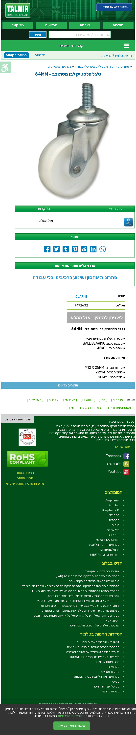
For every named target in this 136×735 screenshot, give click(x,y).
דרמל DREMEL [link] (109, 549)
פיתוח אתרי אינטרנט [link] (18, 419)
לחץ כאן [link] (116, 56)
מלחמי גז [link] (113, 667)
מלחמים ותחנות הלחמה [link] (104, 544)
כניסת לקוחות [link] (16, 55)
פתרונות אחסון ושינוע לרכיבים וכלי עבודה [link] (102, 66)
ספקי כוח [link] (113, 535)
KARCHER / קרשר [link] (107, 540)
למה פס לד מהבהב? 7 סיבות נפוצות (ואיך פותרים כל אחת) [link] (83, 596)
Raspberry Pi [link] (110, 510)
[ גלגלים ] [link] (53, 400)
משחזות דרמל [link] (110, 691)
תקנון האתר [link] (25, 478)
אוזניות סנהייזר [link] (109, 671)
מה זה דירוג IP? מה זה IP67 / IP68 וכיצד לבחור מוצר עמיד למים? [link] (78, 601)
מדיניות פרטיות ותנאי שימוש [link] (25, 483)
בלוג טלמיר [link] (117, 464)
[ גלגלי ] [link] (85, 408)
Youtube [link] (118, 472)
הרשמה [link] (40, 55)
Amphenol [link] (112, 500)
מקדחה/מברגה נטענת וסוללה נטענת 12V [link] (93, 647)
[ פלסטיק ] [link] (117, 400)
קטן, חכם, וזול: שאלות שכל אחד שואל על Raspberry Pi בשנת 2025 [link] (76, 615)
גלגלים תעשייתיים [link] (59, 66)
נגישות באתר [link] (25, 473)
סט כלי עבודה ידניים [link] (106, 686)
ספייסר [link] (115, 681)
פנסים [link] (115, 525)
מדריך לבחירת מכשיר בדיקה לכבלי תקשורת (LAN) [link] (87, 576)
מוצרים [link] (118, 25)
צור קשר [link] (17, 25)
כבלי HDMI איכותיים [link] (107, 662)
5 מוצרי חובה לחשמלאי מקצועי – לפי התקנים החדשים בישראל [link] (79, 605)
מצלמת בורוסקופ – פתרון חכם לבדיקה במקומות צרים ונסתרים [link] (80, 610)
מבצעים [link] (51, 25)
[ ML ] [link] (72, 408)
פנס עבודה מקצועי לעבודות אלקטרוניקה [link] (94, 581)
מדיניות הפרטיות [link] (70, 716)
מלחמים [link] (114, 520)
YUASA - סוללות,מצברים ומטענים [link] (98, 642)
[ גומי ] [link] (103, 400)
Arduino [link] (114, 505)
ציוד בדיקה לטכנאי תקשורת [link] (101, 571)
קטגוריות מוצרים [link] (71, 46)
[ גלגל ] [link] (99, 408)
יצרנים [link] (85, 25)
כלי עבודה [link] (113, 530)
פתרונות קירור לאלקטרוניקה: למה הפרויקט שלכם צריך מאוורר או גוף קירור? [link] (70, 586)
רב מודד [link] (114, 515)
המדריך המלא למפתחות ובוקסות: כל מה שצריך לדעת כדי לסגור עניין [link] (75, 591)
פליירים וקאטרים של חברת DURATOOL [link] (94, 657)
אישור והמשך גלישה (71, 726)
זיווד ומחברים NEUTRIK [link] (104, 554)
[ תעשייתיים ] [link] (35, 400)
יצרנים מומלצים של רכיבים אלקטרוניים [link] (94, 625)
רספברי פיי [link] (112, 620)
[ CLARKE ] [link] (88, 400)
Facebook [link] (117, 456)
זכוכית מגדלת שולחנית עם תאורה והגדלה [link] (92, 652)
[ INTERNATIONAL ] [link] (120, 408)
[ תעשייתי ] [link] (70, 400)
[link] (18, 10)
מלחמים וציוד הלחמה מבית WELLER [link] (96, 676)
